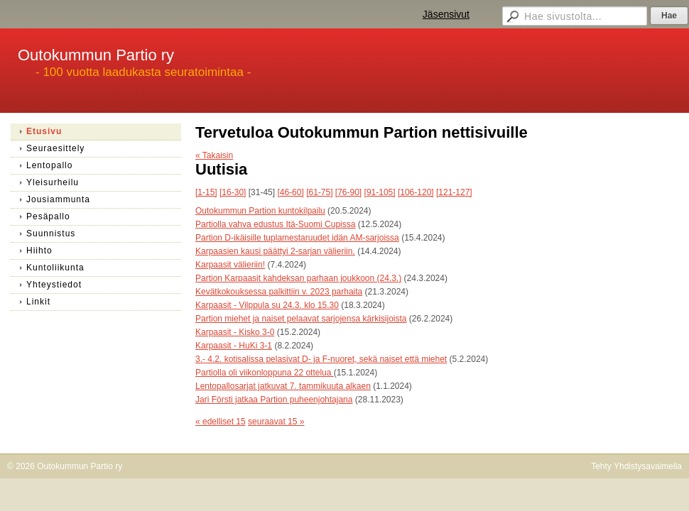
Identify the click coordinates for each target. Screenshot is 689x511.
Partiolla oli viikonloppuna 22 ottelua (264, 373)
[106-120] (416, 192)
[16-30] (232, 192)
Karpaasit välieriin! (230, 265)
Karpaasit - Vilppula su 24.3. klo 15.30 (267, 305)
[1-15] (206, 192)
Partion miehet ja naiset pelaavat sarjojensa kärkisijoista (301, 319)
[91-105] (380, 192)
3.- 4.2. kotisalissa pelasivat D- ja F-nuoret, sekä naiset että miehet (321, 359)
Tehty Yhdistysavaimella (636, 466)
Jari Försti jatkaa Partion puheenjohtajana (273, 400)
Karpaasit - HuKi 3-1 (233, 346)
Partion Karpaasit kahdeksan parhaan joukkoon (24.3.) (298, 278)
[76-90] (348, 192)
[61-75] (319, 192)
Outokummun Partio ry (96, 55)
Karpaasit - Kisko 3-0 (234, 332)
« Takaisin (214, 155)
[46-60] (290, 192)
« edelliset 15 (220, 422)
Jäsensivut (446, 14)
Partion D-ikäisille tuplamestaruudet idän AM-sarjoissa (297, 238)
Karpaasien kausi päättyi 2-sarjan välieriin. (275, 251)
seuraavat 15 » (276, 422)
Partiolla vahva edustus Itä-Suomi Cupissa (275, 224)
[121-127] (454, 192)
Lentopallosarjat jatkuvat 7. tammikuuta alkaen (283, 386)
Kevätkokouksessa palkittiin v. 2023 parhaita (278, 292)
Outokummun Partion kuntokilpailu (260, 211)
